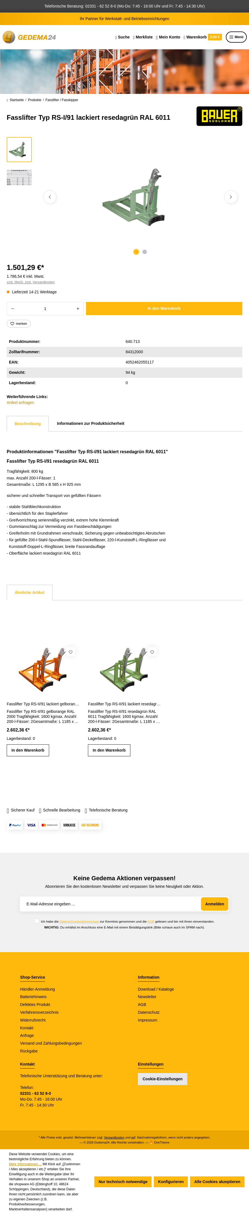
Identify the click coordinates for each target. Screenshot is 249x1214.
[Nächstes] (231, 197)
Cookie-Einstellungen (163, 1079)
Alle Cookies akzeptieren (217, 1181)
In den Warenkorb (164, 308)
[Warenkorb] (203, 37)
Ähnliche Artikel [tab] (29, 592)
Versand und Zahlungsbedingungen (51, 1043)
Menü (236, 37)
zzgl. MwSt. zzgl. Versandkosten (31, 282)
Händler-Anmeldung (37, 989)
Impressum (147, 1020)
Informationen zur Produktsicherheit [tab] (90, 423)
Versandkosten (114, 1137)
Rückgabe (29, 1051)
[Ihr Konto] (168, 37)
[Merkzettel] (142, 37)
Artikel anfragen (20, 402)
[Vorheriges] (49, 197)
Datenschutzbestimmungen (79, 921)
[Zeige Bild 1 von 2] (136, 252)
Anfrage (27, 1035)
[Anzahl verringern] (12, 308)
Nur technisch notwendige (123, 1181)
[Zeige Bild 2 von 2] (144, 252)
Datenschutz (149, 1012)
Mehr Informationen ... (25, 1164)
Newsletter (147, 996)
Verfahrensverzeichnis (39, 1012)
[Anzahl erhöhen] (78, 308)
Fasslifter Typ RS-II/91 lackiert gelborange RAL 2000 (43, 704)
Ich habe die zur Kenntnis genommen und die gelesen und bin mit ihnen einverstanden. (127, 921)
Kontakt (26, 1028)
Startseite (15, 100)
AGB (150, 921)
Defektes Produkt (35, 1004)
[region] (124, 197)
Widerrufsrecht (33, 1020)
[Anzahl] (45, 308)
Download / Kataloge (156, 989)
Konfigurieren (171, 1181)
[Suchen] (122, 37)
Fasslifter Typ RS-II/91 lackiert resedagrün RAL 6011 (124, 704)
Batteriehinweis (33, 996)
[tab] (28, 424)
